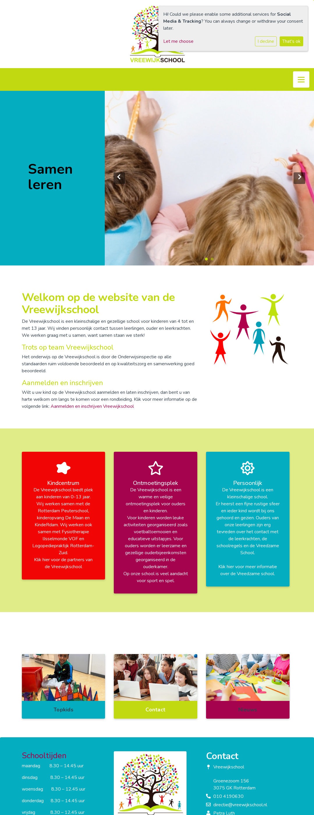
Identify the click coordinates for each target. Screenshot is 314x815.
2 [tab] (214, 260)
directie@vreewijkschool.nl (240, 805)
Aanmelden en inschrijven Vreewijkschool (92, 406)
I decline (266, 41)
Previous (119, 178)
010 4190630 (228, 796)
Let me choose (178, 41)
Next (299, 178)
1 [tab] (208, 260)
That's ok (291, 41)
